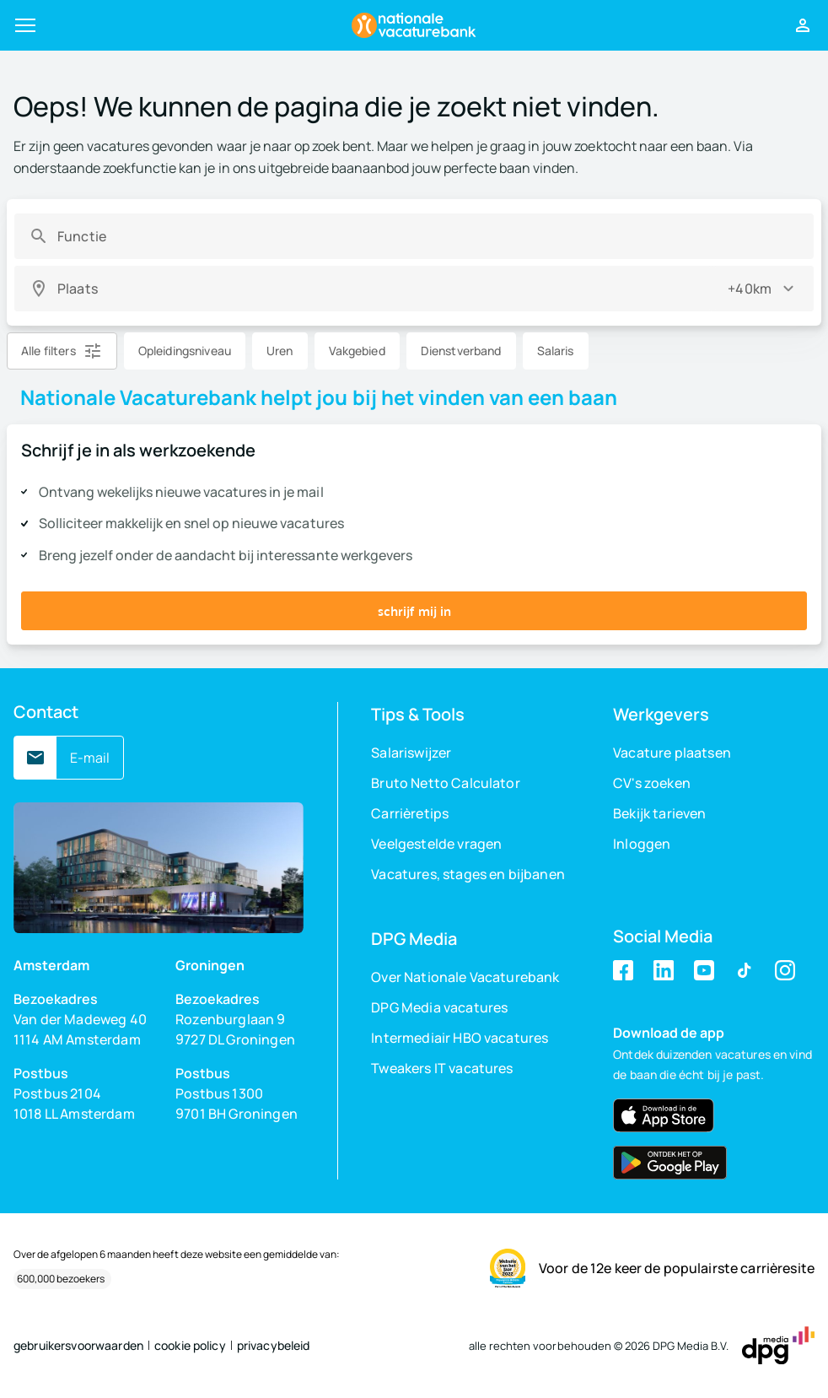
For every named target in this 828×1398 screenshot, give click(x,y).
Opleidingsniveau (184, 351)
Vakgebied (357, 351)
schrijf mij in (414, 610)
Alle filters (48, 351)
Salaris (555, 351)
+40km (750, 288)
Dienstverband (461, 351)
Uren (279, 351)
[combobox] (428, 236)
